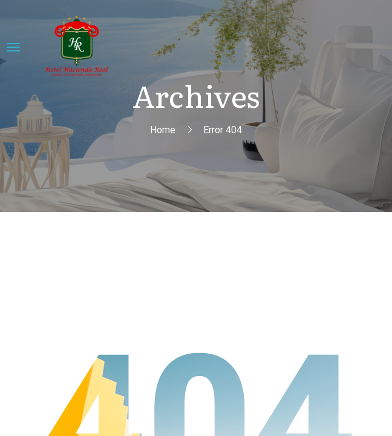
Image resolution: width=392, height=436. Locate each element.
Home (162, 130)
